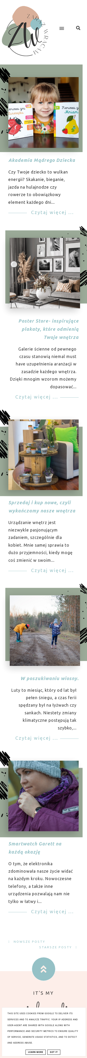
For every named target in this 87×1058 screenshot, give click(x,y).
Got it (54, 1052)
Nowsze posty (28, 941)
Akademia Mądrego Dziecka (41, 160)
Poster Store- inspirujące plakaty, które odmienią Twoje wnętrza (48, 333)
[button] (60, 24)
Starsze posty (56, 947)
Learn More (35, 1052)
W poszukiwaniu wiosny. (49, 682)
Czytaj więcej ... (51, 212)
